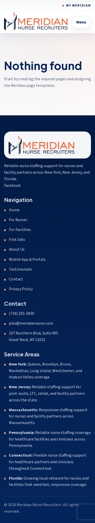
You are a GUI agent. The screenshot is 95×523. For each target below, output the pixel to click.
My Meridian (78, 5)
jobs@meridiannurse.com (31, 323)
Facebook (12, 185)
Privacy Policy (21, 289)
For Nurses (18, 220)
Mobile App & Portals (27, 259)
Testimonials (20, 269)
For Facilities (20, 229)
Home (14, 210)
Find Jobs (17, 239)
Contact (16, 279)
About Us (17, 249)
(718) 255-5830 (21, 313)
